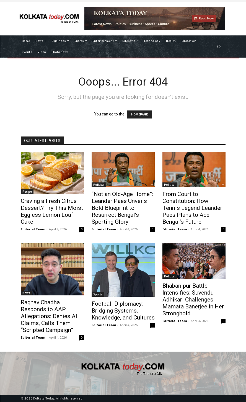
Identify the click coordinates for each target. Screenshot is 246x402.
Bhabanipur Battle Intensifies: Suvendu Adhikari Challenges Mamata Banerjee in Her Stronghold (193, 299)
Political (99, 185)
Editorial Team (33, 229)
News (26, 293)
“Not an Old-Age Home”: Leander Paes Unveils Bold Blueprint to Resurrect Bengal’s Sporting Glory (122, 208)
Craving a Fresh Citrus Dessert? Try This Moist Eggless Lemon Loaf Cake (52, 211)
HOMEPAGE (139, 114)
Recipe (27, 192)
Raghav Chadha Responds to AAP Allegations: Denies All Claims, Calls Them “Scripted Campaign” (50, 316)
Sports (98, 294)
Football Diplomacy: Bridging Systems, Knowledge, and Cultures (123, 310)
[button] (218, 46)
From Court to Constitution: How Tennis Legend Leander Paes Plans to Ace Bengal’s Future (192, 208)
